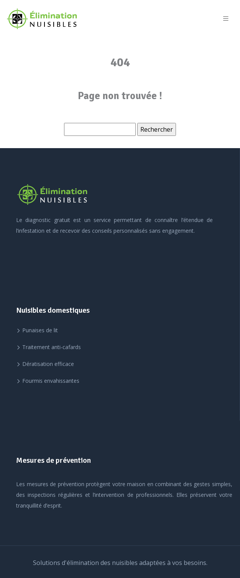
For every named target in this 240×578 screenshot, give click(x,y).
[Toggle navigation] (225, 18)
